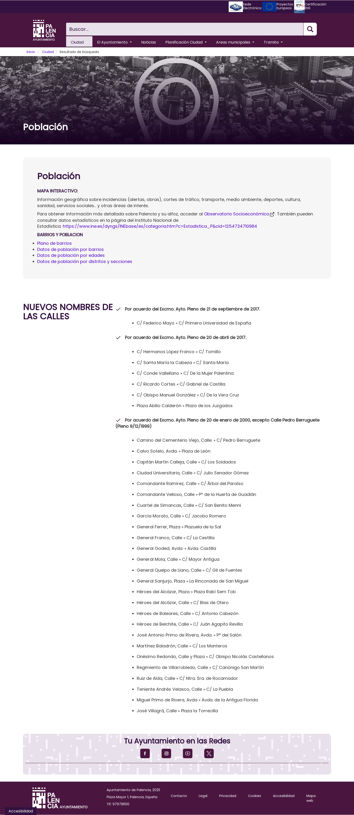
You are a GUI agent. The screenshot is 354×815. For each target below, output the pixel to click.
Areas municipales (235, 42)
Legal (203, 795)
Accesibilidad (284, 795)
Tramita (273, 42)
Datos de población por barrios (70, 249)
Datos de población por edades (71, 255)
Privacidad (227, 795)
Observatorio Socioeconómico (239, 214)
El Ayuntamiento (114, 42)
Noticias (148, 42)
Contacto (179, 795)
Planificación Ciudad (186, 42)
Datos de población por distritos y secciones (84, 261)
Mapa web (311, 798)
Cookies (254, 795)
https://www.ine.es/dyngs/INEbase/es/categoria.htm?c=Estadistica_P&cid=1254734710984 (160, 226)
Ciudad (79, 42)
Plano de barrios (54, 243)
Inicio (31, 51)
